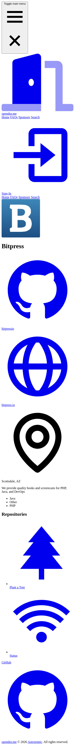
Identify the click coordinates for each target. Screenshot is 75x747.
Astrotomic (35, 742)
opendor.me (9, 742)
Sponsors (24, 117)
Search (35, 117)
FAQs (14, 117)
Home (5, 117)
